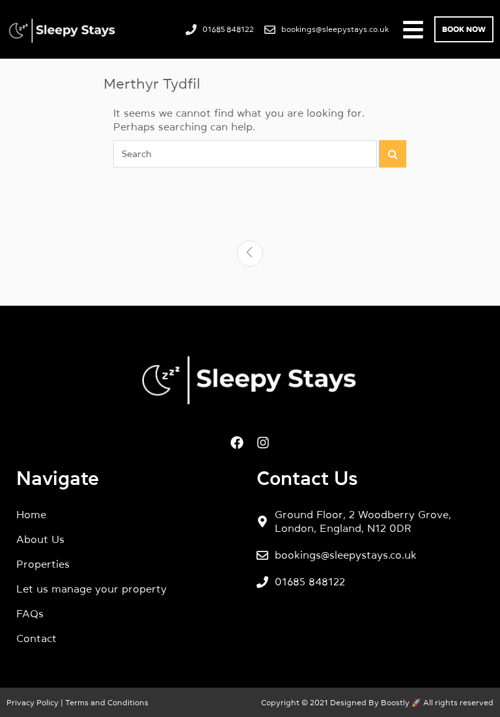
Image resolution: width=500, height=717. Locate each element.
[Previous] (250, 254)
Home (31, 514)
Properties (43, 564)
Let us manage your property (91, 588)
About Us (40, 539)
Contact (36, 638)
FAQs (30, 613)
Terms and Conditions (105, 703)
